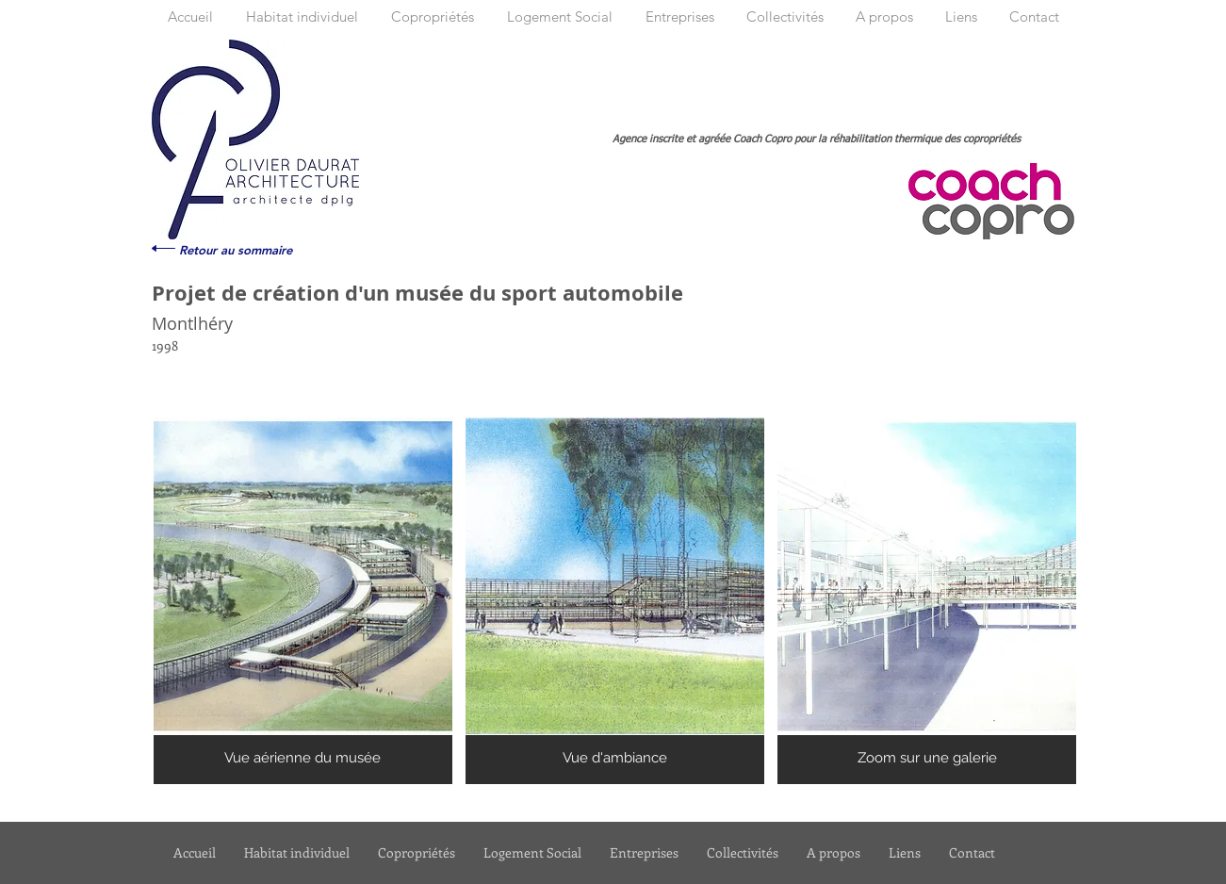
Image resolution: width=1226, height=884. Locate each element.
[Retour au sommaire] (235, 249)
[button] (303, 600)
